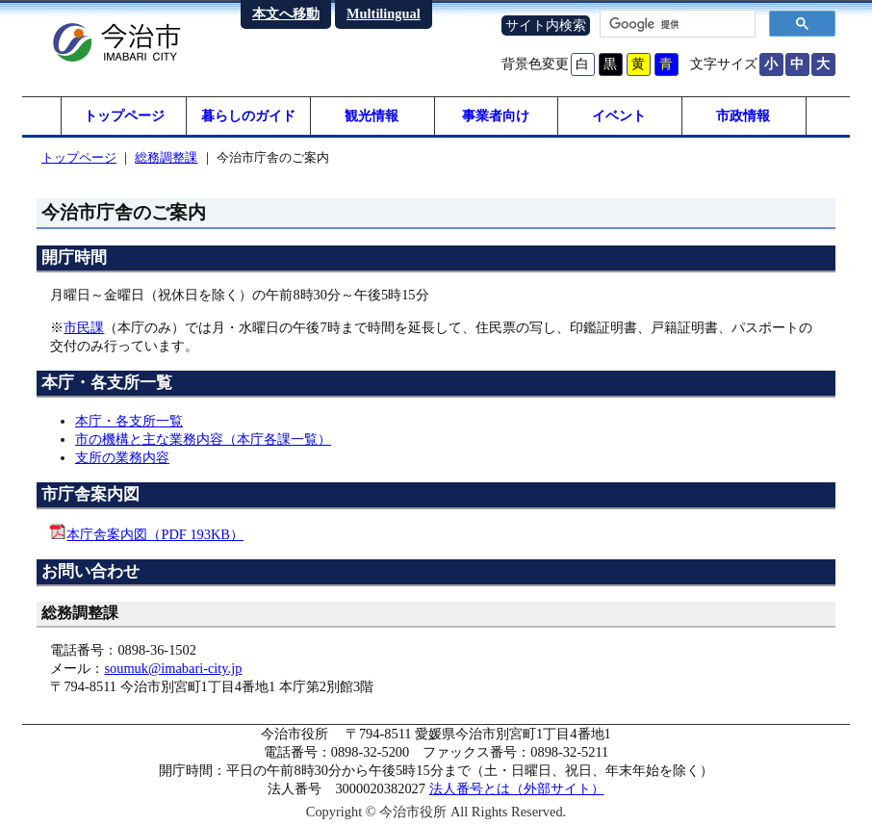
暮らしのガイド (248, 115)
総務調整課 (166, 157)
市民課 (84, 327)
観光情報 (371, 115)
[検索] (675, 24)
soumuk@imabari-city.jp (173, 668)
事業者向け (495, 115)
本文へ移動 (286, 13)
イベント (619, 115)
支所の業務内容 (122, 457)
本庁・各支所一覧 (129, 420)
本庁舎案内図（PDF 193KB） (155, 534)
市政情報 (743, 115)
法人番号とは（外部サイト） (516, 788)
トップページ (124, 115)
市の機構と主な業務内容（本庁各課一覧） (203, 439)
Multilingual (383, 13)
